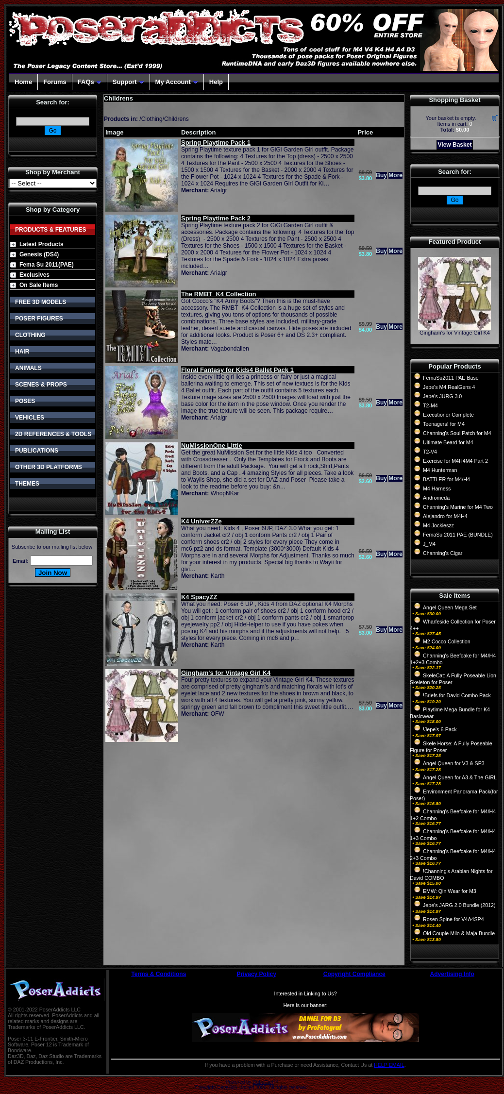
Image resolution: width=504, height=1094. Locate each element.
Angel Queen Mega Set (450, 607)
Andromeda (436, 498)
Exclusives (34, 274)
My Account (176, 81)
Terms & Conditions (158, 974)
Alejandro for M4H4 (445, 516)
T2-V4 (430, 451)
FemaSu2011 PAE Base (451, 378)
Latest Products (41, 244)
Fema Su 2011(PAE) (46, 264)
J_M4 (429, 544)
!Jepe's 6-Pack (440, 729)
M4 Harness (437, 488)
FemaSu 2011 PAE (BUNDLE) (458, 535)
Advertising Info (452, 974)
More (395, 175)
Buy (381, 175)
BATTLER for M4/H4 (446, 479)
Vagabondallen (230, 348)
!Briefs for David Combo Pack (457, 695)
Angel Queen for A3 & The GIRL (460, 777)
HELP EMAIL (389, 1065)
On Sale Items (38, 285)
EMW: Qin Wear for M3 (449, 891)
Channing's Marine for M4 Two (458, 507)
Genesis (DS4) (39, 254)
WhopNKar (225, 493)
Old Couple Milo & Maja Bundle (459, 933)
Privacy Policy (256, 974)
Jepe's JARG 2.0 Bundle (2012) (459, 905)
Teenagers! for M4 (444, 424)
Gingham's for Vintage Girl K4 (455, 333)
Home (23, 81)
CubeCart (262, 1082)
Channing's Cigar (442, 553)
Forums (55, 81)
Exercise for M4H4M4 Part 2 (455, 461)
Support (128, 81)
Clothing (152, 119)
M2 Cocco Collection (446, 641)
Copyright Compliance (354, 974)
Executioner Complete (448, 415)
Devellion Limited (235, 1087)
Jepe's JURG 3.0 (442, 396)
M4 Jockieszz (438, 525)
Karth (218, 575)
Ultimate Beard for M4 (448, 442)
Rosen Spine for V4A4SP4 (453, 919)
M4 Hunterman (440, 470)
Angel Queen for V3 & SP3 (454, 763)
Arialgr (218, 190)
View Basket (455, 144)
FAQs (89, 81)
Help (216, 81)
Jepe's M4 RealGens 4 (449, 387)
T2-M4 (430, 405)
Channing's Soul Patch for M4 (457, 433)
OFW (217, 713)
